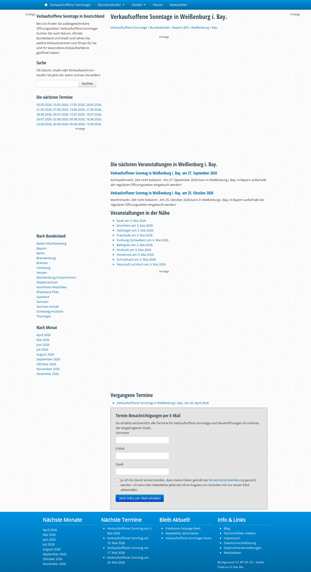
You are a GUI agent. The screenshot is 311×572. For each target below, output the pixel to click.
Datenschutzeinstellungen (242, 548)
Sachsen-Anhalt (47, 306)
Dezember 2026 (47, 374)
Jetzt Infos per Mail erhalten (140, 498)
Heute (158, 4)
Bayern (41, 248)
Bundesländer (111, 4)
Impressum (232, 538)
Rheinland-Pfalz (47, 292)
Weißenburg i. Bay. (204, 27)
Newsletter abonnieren (182, 533)
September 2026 (48, 359)
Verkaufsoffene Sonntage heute (188, 538)
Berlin (40, 253)
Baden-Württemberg (51, 243)
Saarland (42, 297)
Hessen (41, 272)
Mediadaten (232, 552)
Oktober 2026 (46, 364)
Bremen (42, 263)
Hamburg (43, 267)
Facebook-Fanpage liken (182, 528)
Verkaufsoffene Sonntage (67, 4)
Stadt (119, 464)
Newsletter (179, 4)
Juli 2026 (42, 349)
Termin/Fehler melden (240, 533)
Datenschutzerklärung (240, 543)
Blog (227, 528)
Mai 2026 (42, 340)
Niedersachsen (47, 282)
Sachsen (42, 301)
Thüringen (43, 316)
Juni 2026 (42, 344)
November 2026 (48, 369)
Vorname (122, 433)
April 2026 (43, 335)
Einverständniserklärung (226, 480)
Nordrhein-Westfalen (51, 287)
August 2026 (45, 354)
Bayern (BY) (180, 27)
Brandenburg (46, 258)
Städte (139, 4)
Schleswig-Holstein (49, 311)
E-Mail (120, 448)
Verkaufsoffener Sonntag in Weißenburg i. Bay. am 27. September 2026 (164, 173)
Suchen (87, 83)
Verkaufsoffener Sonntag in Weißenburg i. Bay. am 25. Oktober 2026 (162, 193)
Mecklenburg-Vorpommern (56, 277)
